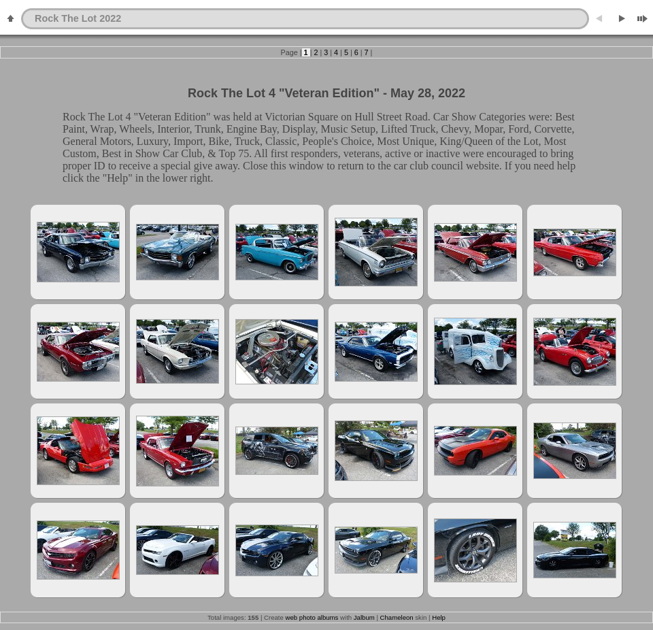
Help (439, 617)
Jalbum (364, 617)
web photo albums (312, 617)
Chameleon (397, 617)
